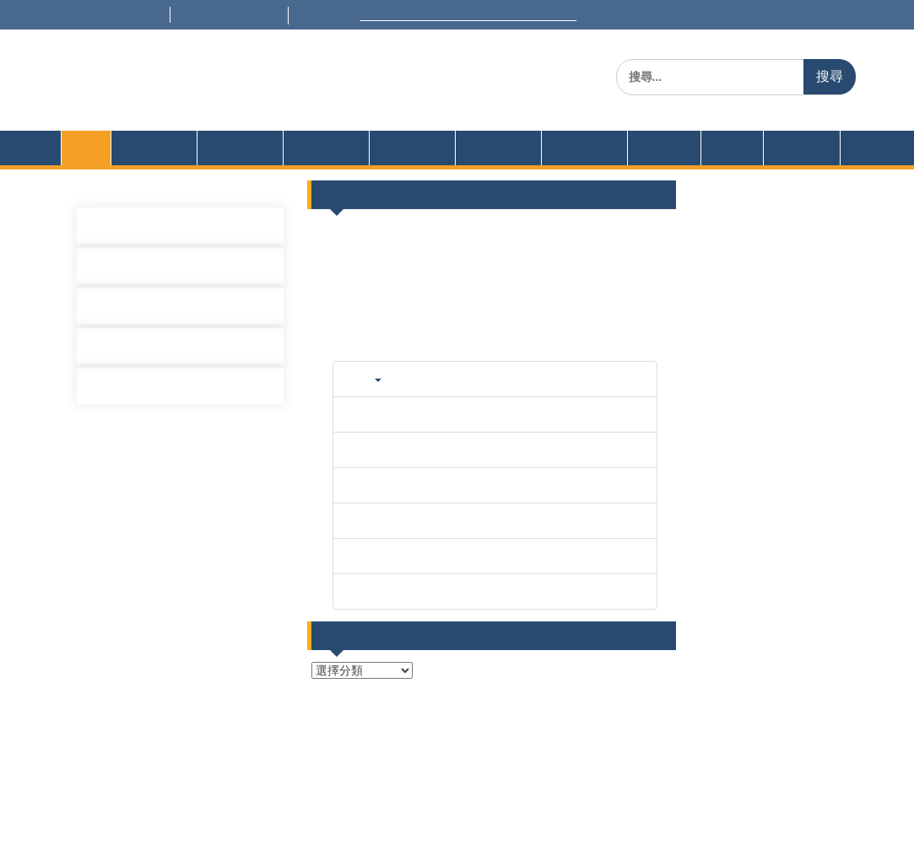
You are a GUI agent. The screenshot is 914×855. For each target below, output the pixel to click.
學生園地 (492, 165)
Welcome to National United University (528, 15)
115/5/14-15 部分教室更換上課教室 (738, 251)
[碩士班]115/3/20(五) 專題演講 (189, 365)
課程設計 (233, 165)
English (795, 165)
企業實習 (664, 165)
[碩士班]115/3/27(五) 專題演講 (189, 323)
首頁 (86, 165)
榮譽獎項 (406, 165)
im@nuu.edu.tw (265, 15)
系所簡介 (147, 165)
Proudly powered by (347, 829)
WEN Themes (586, 829)
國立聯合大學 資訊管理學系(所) (319, 79)
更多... (643, 374)
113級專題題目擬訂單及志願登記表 (736, 351)
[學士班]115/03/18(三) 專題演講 (193, 405)
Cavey (419, 829)
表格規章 (319, 165)
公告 (726, 165)
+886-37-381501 (126, 15)
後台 (479, 768)
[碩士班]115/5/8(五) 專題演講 (185, 242)
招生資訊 (578, 165)
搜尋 (829, 76)
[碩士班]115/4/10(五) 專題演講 (189, 283)
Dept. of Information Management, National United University (358, 105)
